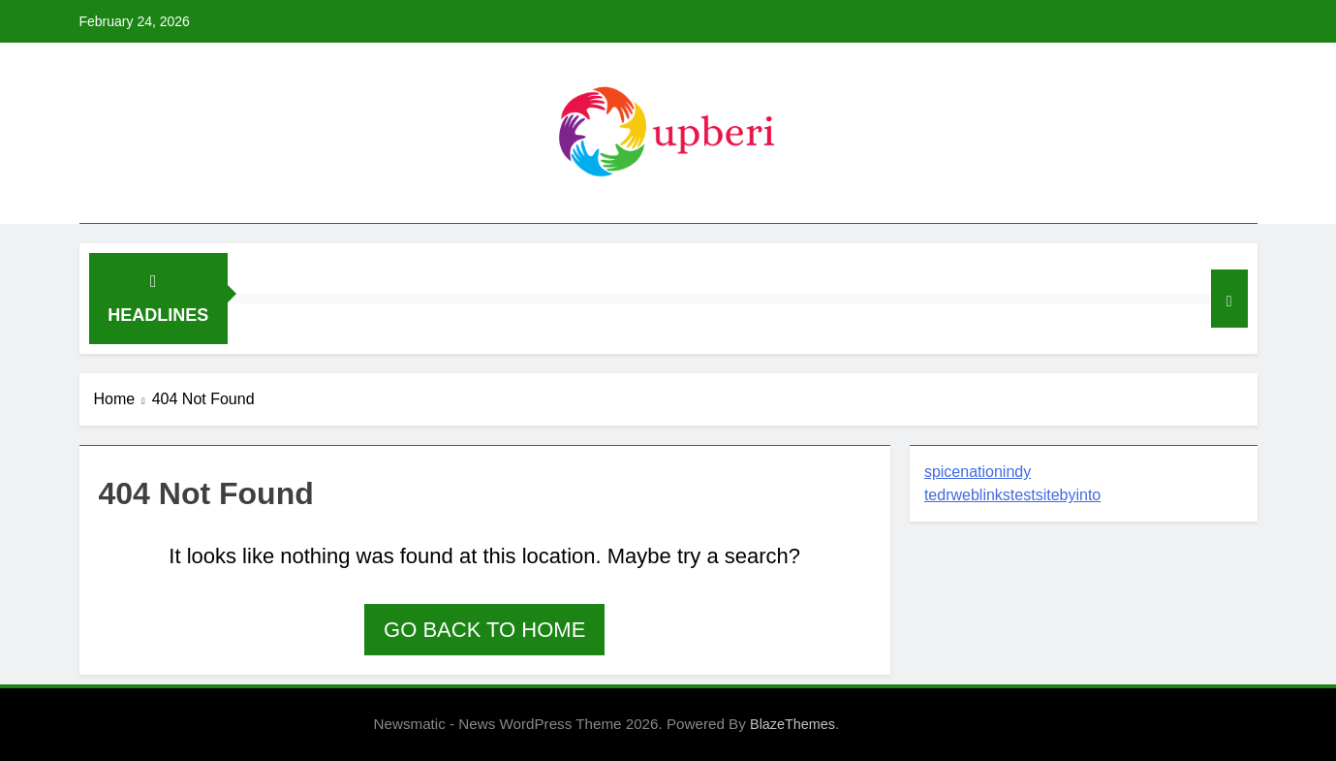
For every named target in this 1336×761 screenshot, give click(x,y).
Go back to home (484, 630)
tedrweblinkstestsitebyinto (1012, 495)
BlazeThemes (792, 724)
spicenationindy (977, 471)
